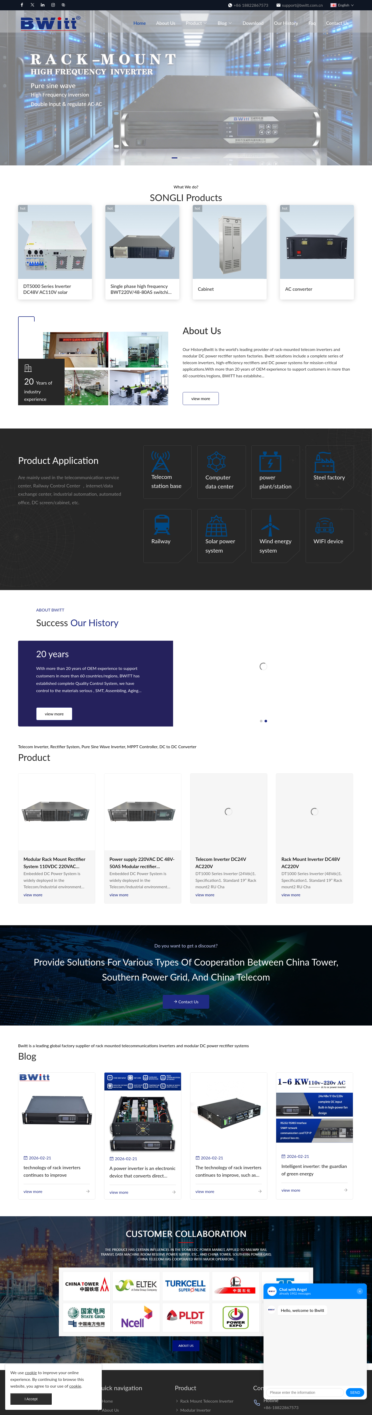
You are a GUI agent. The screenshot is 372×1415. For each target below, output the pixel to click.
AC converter (298, 289)
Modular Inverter (193, 1410)
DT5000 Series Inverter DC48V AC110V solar (47, 289)
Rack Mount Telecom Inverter (204, 1400)
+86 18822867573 (251, 5)
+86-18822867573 (281, 1407)
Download (253, 23)
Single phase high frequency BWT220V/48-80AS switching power (142, 289)
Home (139, 23)
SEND (355, 1392)
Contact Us (337, 23)
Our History (286, 23)
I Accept (31, 1399)
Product (196, 23)
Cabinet (206, 289)
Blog (225, 23)
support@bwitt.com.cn (302, 5)
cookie (31, 1372)
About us (165, 23)
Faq (312, 23)
